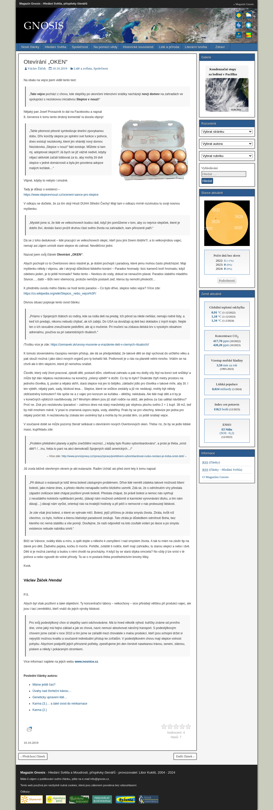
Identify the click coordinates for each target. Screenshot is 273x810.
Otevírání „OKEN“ (46, 62)
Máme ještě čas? (44, 684)
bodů (221, 409)
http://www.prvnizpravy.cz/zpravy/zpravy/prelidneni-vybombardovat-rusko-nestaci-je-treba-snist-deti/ (123, 456)
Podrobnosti (227, 280)
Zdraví (220, 47)
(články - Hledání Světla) (222, 469)
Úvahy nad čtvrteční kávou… (52, 691)
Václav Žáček (37, 68)
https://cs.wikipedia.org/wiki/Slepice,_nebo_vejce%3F (59, 293)
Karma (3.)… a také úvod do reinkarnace (60, 703)
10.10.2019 (59, 68)
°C (217, 312)
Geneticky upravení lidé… (50, 697)
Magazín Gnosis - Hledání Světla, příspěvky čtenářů (53, 3)
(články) (211, 462)
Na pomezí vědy (105, 47)
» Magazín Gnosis (243, 4)
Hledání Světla (55, 47)
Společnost (80, 47)
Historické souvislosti (138, 47)
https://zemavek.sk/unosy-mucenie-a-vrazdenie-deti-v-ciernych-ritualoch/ (99, 344)
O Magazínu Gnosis (215, 477)
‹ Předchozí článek (33, 756)
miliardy (222, 389)
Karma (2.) (40, 710)
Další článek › (185, 756)
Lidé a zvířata (83, 68)
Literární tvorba (196, 47)
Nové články (30, 47)
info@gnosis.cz (99, 778)
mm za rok (227, 365)
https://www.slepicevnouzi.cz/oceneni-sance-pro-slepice (61, 194)
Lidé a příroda (169, 47)
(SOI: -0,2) (227, 431)
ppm (221, 341)
